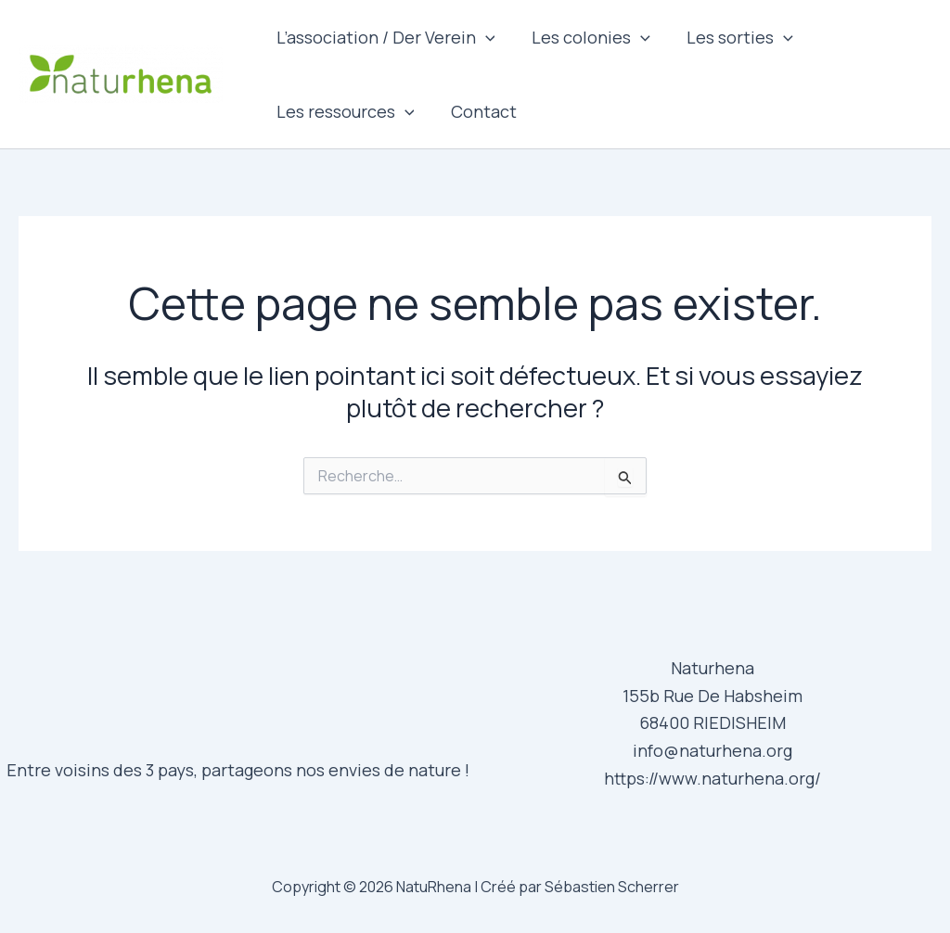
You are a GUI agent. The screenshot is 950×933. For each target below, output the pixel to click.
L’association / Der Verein (384, 37)
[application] (484, 37)
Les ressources (344, 111)
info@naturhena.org (713, 750)
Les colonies (586, 37)
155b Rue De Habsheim (712, 695)
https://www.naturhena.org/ (712, 778)
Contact (479, 111)
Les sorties (732, 37)
